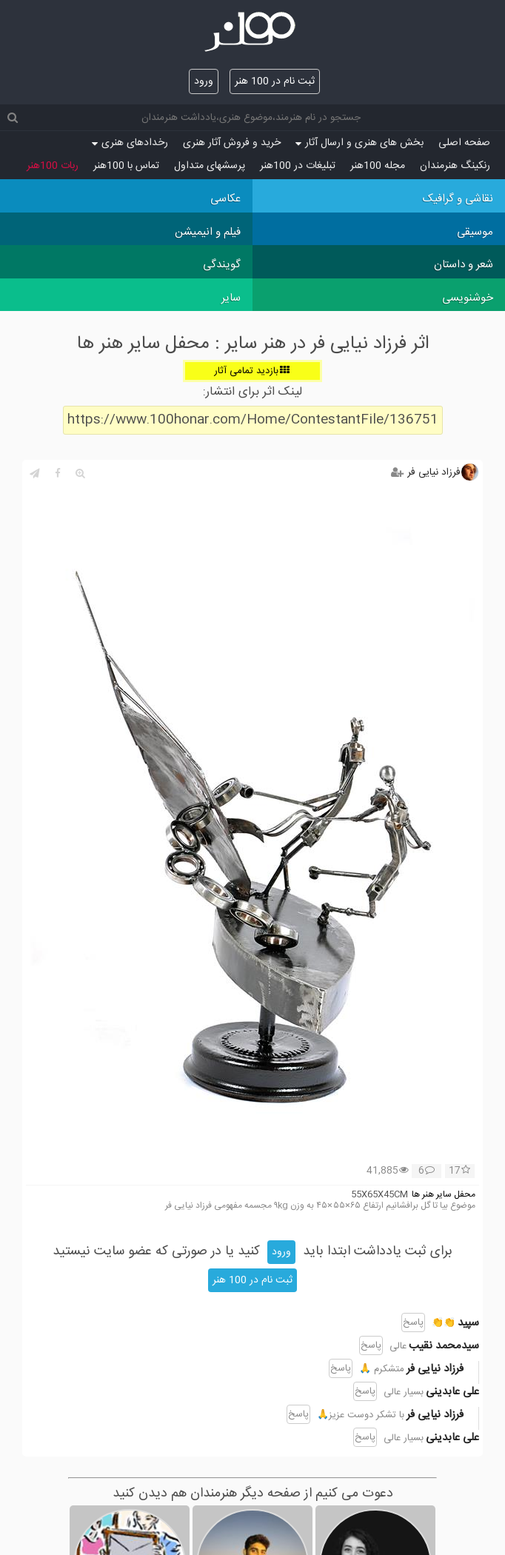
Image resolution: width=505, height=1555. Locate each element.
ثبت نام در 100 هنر (275, 81)
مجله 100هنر (377, 166)
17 (459, 1171)
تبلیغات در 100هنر (297, 166)
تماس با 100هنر (126, 166)
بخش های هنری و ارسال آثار (359, 143)
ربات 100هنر (52, 166)
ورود (203, 81)
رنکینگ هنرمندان (455, 166)
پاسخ (413, 1322)
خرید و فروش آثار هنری (232, 143)
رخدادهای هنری (130, 143)
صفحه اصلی (464, 143)
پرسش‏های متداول (209, 166)
